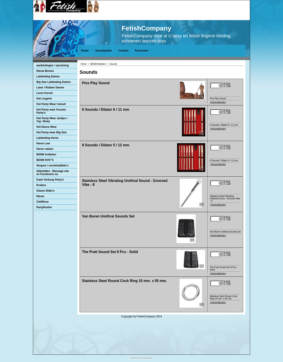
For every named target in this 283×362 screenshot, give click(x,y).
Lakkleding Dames (48, 76)
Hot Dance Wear (46, 126)
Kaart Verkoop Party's (50, 179)
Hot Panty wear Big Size (51, 132)
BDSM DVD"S (45, 160)
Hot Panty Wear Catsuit (51, 104)
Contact (123, 50)
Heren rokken (45, 149)
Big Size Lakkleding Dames (53, 82)
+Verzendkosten (218, 102)
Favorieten (141, 50)
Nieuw (40, 196)
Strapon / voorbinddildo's (52, 165)
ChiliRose (42, 201)
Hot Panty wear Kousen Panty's (51, 111)
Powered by (135, 358)
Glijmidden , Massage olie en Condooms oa (52, 173)
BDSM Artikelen (46, 154)
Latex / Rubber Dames (50, 87)
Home (84, 50)
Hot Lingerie (44, 98)
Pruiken (41, 185)
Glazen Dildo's (45, 190)
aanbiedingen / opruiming (52, 65)
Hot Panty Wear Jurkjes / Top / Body (52, 120)
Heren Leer (43, 143)
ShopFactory (147, 358)
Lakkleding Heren (47, 137)
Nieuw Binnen (45, 70)
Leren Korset (44, 93)
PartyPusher (44, 207)
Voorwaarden (103, 50)
